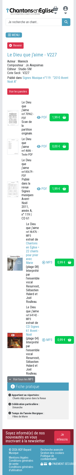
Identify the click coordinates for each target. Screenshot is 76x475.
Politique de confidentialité (49, 458)
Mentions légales (18, 457)
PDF (42, 117)
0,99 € (64, 262)
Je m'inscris (62, 437)
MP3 (47, 262)
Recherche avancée (52, 449)
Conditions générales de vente (21, 462)
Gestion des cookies (52, 453)
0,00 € (59, 146)
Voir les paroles (18, 91)
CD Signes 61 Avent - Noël (32, 330)
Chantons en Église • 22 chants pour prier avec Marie (32, 253)
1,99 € (59, 117)
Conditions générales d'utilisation (21, 468)
